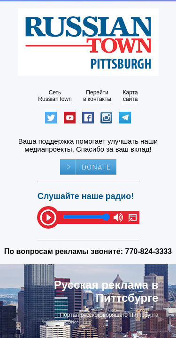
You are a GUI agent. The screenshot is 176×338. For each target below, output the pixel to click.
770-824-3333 (148, 251)
